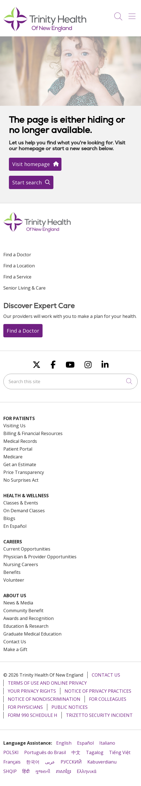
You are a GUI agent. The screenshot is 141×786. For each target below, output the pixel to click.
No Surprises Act (20, 480)
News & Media (18, 603)
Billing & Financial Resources (33, 433)
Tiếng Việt (119, 752)
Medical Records (20, 441)
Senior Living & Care (24, 288)
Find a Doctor (17, 255)
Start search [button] (31, 182)
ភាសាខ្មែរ (63, 771)
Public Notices (69, 707)
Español (85, 743)
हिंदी (25, 771)
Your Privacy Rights (32, 691)
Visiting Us (14, 426)
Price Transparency (23, 472)
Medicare (13, 457)
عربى (50, 762)
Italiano (107, 743)
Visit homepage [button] (35, 164)
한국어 (32, 762)
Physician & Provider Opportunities (39, 557)
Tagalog (94, 752)
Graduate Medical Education (32, 634)
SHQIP (10, 771)
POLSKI (11, 752)
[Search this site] (70, 381)
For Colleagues (107, 699)
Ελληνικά (86, 771)
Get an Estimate (19, 464)
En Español (14, 526)
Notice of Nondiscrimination (44, 699)
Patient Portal (17, 449)
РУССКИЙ (71, 762)
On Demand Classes (24, 511)
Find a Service (17, 277)
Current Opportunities (26, 549)
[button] (133, 14)
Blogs (9, 518)
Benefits (12, 572)
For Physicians (25, 707)
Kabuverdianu (102, 762)
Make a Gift (15, 649)
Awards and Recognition (28, 618)
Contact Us (14, 642)
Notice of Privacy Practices (98, 691)
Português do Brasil (45, 752)
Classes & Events (20, 503)
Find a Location (19, 266)
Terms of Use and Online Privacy (47, 683)
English (63, 743)
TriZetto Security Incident (99, 715)
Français (12, 762)
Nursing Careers (20, 564)
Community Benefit (23, 610)
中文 (75, 752)
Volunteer (13, 580)
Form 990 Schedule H (32, 715)
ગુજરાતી (42, 771)
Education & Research (25, 626)
